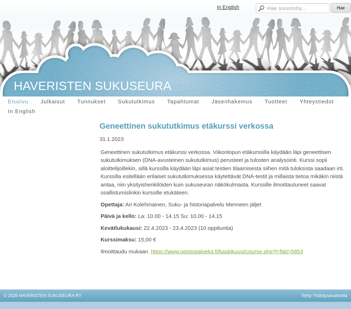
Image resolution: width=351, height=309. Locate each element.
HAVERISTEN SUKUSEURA (93, 86)
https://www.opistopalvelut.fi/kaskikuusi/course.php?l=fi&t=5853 (227, 251)
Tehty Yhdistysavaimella (324, 295)
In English (228, 7)
